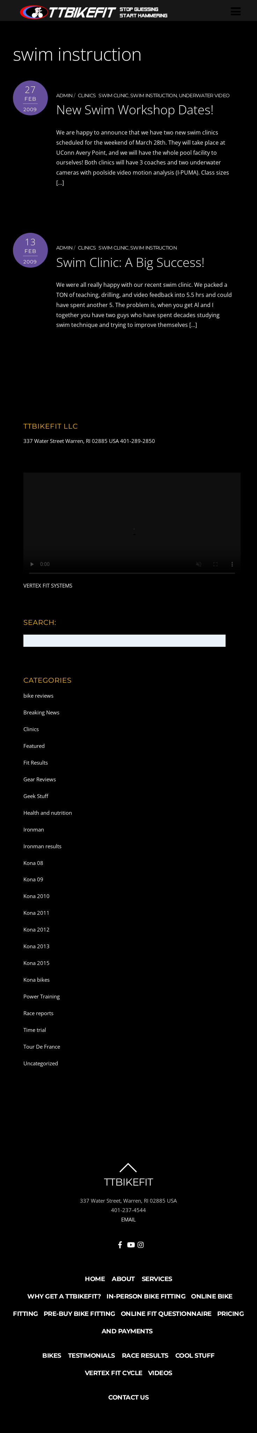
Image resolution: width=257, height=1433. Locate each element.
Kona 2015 (36, 962)
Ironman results (42, 845)
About (123, 1278)
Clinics (87, 95)
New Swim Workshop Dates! (139, 109)
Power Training (41, 996)
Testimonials (91, 1355)
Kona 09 (33, 878)
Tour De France (41, 1045)
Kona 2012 (36, 929)
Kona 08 (33, 862)
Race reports (38, 1012)
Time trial (34, 1029)
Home (95, 1278)
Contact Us (128, 1397)
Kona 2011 (36, 912)
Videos (160, 1373)
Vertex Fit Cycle (113, 1373)
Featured (34, 745)
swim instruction (153, 95)
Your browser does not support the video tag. (132, 526)
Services (157, 1278)
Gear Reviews (39, 778)
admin (64, 95)
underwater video (204, 95)
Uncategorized (40, 1062)
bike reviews (38, 695)
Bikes (51, 1355)
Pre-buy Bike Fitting (79, 1313)
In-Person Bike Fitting (146, 1296)
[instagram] (141, 1243)
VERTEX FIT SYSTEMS (47, 585)
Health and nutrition (47, 812)
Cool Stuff (195, 1355)
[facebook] (120, 1243)
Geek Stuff (35, 795)
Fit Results (35, 762)
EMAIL (128, 1219)
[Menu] (236, 11)
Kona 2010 (36, 895)
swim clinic (113, 95)
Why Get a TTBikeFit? (64, 1296)
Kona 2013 (36, 945)
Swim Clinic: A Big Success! (135, 261)
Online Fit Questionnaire (166, 1313)
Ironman (33, 828)
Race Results (145, 1355)
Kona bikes (36, 979)
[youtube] (130, 1243)
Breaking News (41, 711)
